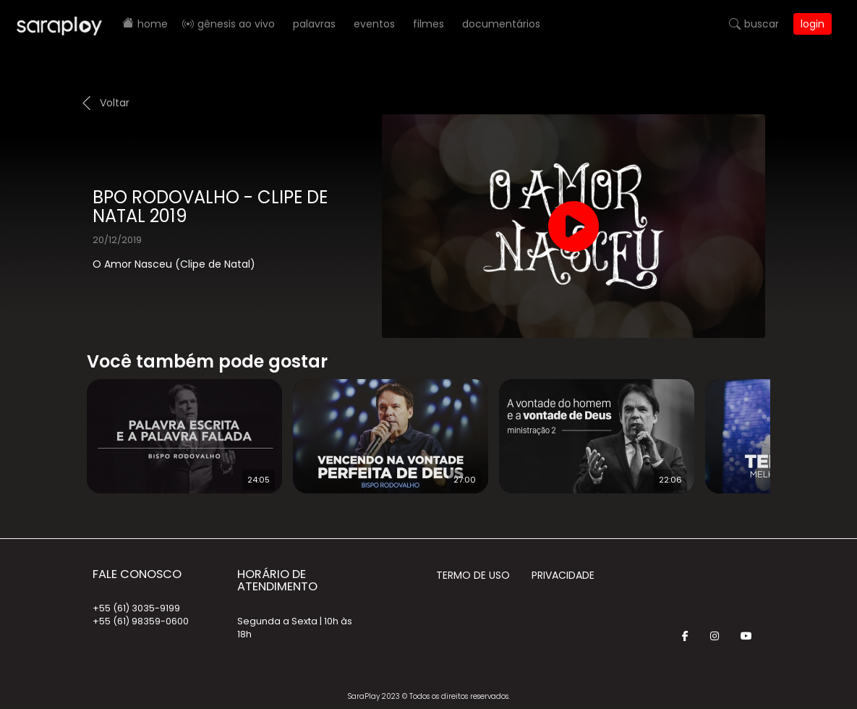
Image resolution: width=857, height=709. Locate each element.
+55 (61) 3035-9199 (136, 608)
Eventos (374, 24)
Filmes (428, 24)
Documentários (501, 24)
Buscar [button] (761, 24)
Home (152, 24)
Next (793, 426)
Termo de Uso (473, 575)
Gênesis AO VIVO (236, 24)
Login (812, 24)
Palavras (314, 24)
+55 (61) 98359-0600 (141, 621)
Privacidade (563, 575)
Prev (65, 426)
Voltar (114, 102)
